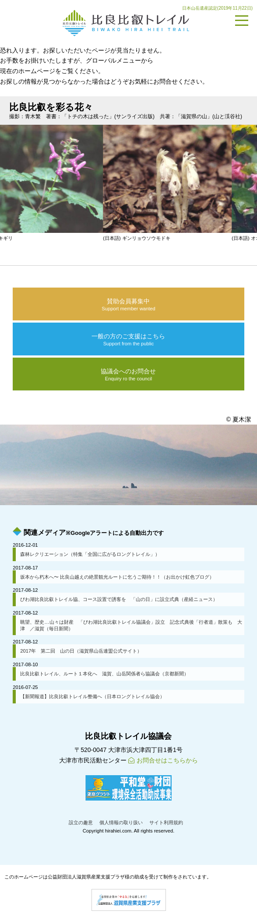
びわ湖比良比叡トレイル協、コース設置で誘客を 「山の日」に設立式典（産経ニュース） (119, 599)
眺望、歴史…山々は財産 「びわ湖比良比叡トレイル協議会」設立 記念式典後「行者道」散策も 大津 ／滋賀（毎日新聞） (131, 625)
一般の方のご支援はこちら (128, 340)
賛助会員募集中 (128, 305)
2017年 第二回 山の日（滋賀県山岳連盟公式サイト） (81, 650)
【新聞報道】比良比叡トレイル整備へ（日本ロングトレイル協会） (92, 696)
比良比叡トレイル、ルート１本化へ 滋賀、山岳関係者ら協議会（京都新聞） (104, 673)
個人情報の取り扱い (121, 822)
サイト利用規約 (166, 822)
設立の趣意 (81, 822)
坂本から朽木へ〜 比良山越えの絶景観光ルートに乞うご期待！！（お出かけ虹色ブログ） (117, 577)
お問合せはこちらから (163, 760)
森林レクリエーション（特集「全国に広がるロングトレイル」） (90, 554)
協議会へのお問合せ (128, 375)
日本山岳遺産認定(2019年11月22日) (217, 8)
